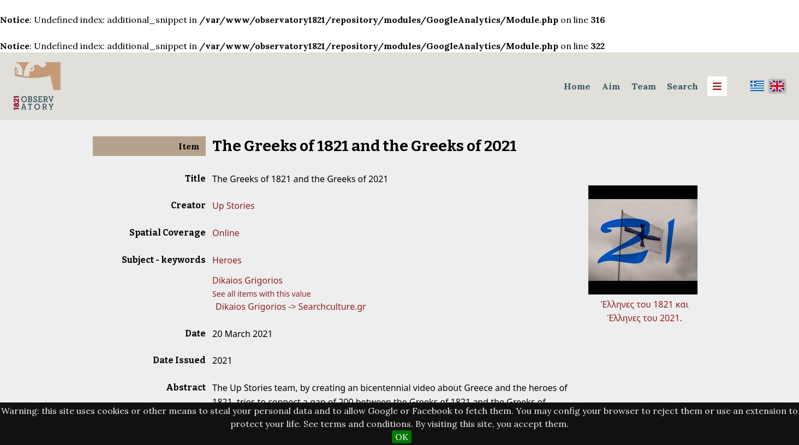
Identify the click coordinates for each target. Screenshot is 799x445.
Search (682, 86)
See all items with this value (261, 293)
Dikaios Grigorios (247, 280)
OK (401, 436)
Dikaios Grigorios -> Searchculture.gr (291, 306)
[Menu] (717, 86)
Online (226, 233)
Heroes (227, 260)
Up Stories (233, 206)
